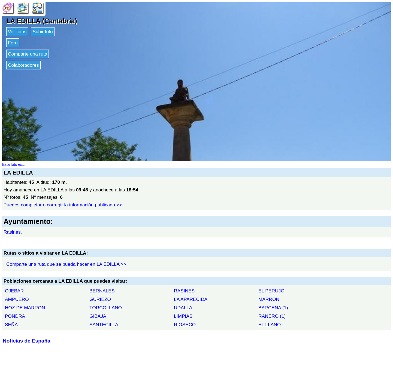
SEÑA (11, 324)
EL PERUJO (271, 291)
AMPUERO (17, 299)
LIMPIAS (183, 316)
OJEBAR (14, 291)
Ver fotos (17, 31)
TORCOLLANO (105, 307)
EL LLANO (269, 324)
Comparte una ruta (27, 54)
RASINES (184, 291)
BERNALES (101, 291)
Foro (13, 42)
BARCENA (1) (273, 307)
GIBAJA (97, 316)
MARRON (268, 299)
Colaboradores (23, 65)
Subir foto (42, 31)
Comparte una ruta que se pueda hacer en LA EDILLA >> (66, 264)
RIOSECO (185, 324)
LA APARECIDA (190, 299)
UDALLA (183, 307)
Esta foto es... (13, 164)
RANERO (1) (272, 316)
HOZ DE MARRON (25, 307)
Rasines (12, 232)
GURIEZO (100, 299)
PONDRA (15, 316)
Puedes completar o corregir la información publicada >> (63, 204)
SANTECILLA (103, 324)
